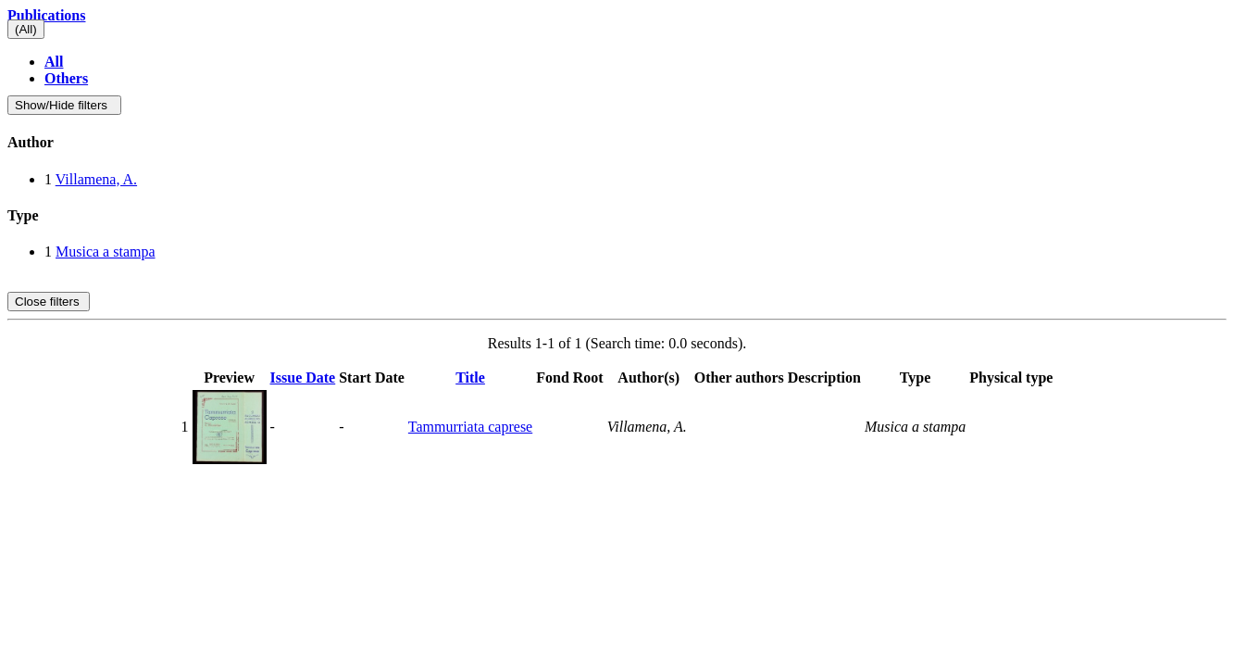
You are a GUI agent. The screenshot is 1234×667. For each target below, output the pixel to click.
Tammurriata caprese (470, 426)
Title (470, 377)
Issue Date (303, 377)
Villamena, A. (96, 179)
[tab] (617, 142)
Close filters (48, 301)
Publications (46, 15)
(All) (26, 29)
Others (66, 78)
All (53, 61)
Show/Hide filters (64, 105)
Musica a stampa (106, 251)
